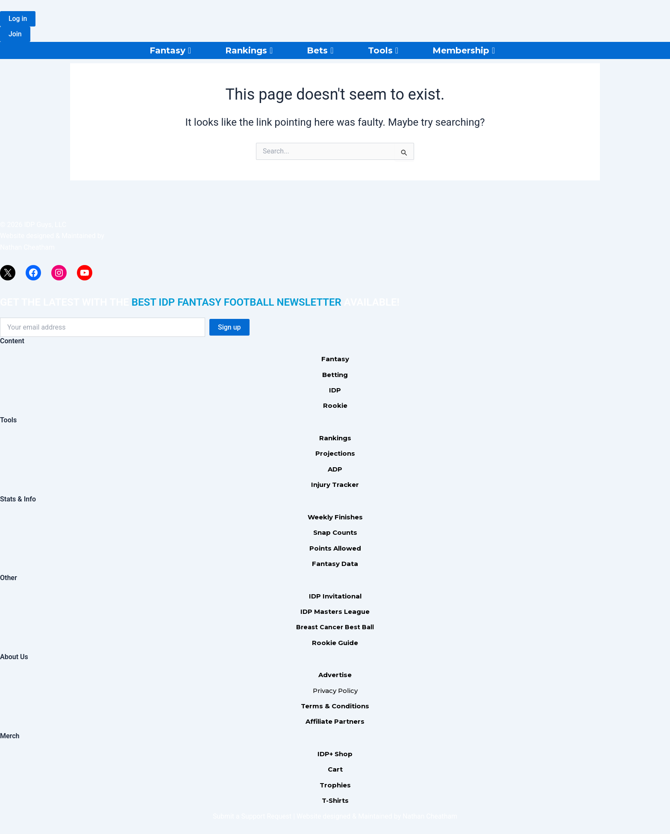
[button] (18, 19)
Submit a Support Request (252, 816)
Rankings (249, 50)
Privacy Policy (335, 691)
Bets (320, 50)
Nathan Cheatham (27, 247)
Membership (463, 50)
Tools (383, 50)
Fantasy (170, 50)
